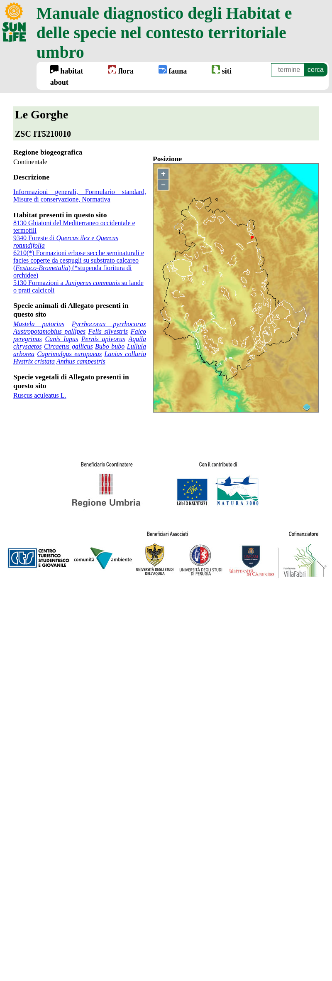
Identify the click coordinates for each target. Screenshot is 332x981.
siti (222, 70)
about (59, 82)
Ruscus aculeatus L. (39, 395)
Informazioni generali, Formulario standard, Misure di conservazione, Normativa (79, 195)
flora (120, 70)
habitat (66, 70)
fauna (173, 70)
